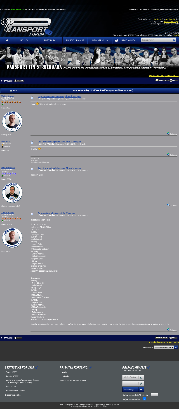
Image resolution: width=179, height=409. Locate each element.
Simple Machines (86, 405)
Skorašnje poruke (13, 395)
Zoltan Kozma (7, 96)
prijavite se (156, 19)
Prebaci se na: (148, 347)
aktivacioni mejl (171, 21)
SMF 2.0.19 (64, 405)
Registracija (100, 40)
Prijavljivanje (75, 40)
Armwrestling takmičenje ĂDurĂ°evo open (57, 213)
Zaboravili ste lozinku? (132, 370)
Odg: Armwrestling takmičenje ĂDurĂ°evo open (59, 96)
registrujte (170, 19)
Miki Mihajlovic (8, 167)
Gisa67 (176, 35)
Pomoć (24, 40)
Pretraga (50, 40)
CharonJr (5, 141)
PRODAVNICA (125, 40)
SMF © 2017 (75, 405)
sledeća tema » (172, 75)
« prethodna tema (157, 75)
